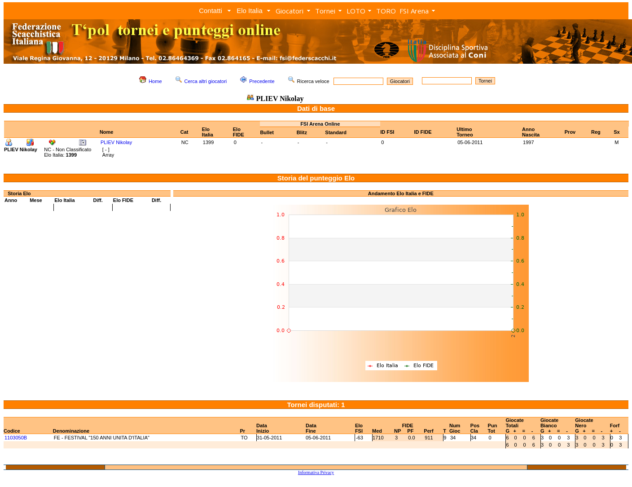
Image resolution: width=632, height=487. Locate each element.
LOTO (356, 10)
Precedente (261, 81)
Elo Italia (250, 10)
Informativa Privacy (316, 472)
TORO (386, 10)
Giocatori (289, 10)
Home (155, 81)
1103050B (15, 437)
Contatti (210, 10)
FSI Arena (414, 10)
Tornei (325, 10)
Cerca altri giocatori (205, 81)
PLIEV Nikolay (116, 142)
